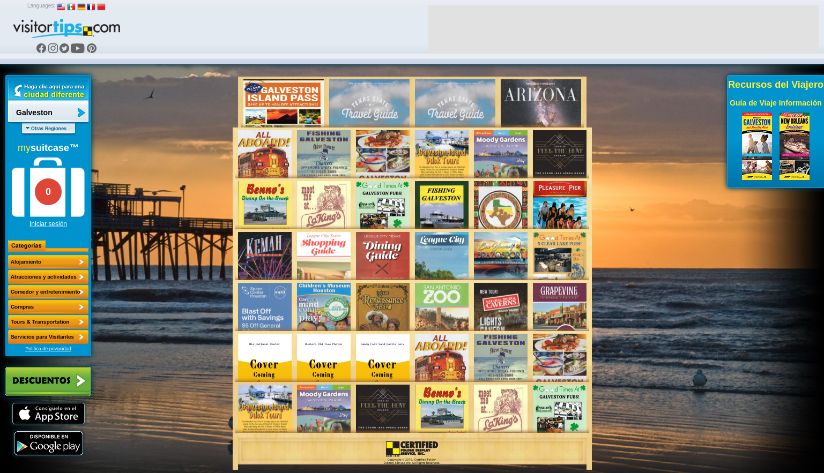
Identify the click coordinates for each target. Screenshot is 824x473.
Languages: (41, 6)
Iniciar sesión (48, 224)
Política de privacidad (48, 348)
